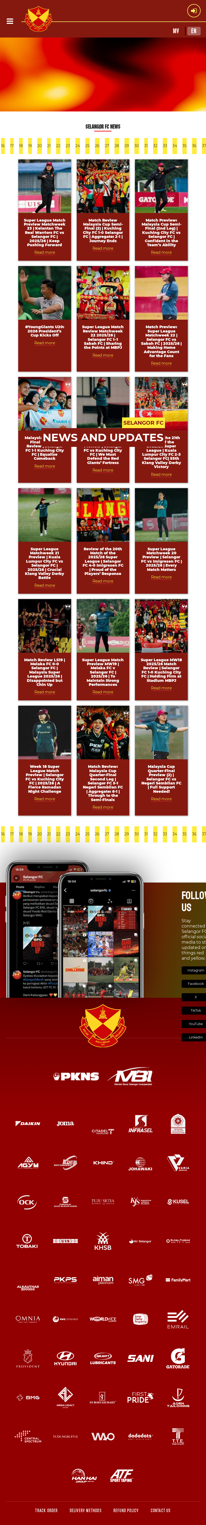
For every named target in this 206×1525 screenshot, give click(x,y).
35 (184, 145)
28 (117, 145)
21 (49, 145)
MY (176, 31)
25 (87, 145)
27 (107, 145)
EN (194, 31)
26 (97, 145)
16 (3, 145)
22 (58, 145)
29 (126, 145)
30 (136, 145)
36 (194, 145)
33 (165, 145)
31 (146, 145)
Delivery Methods (86, 1510)
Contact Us (161, 1510)
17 (12, 145)
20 (39, 145)
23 (68, 145)
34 (174, 145)
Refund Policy (126, 1510)
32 (155, 145)
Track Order (46, 1510)
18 (21, 145)
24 (77, 145)
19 (30, 145)
